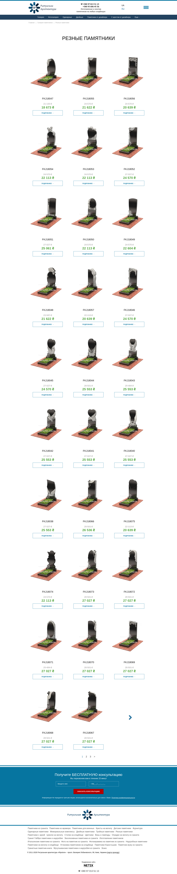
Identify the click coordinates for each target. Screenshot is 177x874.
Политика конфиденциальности (123, 798)
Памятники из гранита (38, 828)
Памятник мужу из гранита (130, 845)
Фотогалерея (53, 17)
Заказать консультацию (88, 791)
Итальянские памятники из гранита (44, 842)
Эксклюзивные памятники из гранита (81, 838)
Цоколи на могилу (55, 835)
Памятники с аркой (36, 835)
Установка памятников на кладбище (76, 845)
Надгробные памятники (136, 842)
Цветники (89, 835)
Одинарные (67, 17)
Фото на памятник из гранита (74, 842)
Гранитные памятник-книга (40, 848)
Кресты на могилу (104, 828)
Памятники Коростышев (106, 845)
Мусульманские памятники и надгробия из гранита (77, 848)
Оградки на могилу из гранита (125, 835)
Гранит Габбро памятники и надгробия (45, 838)
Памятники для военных (83, 828)
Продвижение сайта (88, 862)
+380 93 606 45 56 (91, 6)
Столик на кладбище (74, 835)
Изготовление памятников (111, 838)
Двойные (79, 17)
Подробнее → (48, 113)
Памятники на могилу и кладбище (43, 845)
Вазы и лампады (102, 835)
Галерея (40, 17)
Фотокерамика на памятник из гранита (106, 842)
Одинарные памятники (38, 832)
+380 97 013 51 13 (91, 4)
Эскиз (104, 848)
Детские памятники (122, 828)
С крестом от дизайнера (121, 17)
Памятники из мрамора (60, 828)
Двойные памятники (85, 832)
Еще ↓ (137, 17)
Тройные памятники (105, 832)
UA (123, 5)
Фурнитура (137, 828)
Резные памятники (124, 832)
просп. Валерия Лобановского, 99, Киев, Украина (93, 852)
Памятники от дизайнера (97, 17)
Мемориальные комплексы (62, 832)
